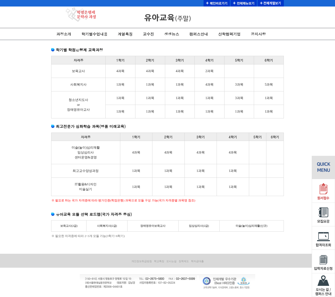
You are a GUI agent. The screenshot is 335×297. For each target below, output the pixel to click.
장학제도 (184, 261)
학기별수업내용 (94, 34)
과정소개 (63, 34)
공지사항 (258, 34)
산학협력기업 (229, 34)
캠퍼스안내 (198, 34)
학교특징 (159, 261)
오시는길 (171, 261)
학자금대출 (197, 261)
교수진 (148, 34)
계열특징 (125, 34)
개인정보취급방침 (141, 261)
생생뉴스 (171, 34)
